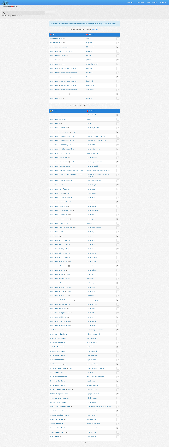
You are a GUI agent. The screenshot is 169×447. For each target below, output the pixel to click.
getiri (93, 240)
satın (96, 175)
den (51, 381)
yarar (93, 291)
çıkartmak (94, 364)
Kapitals (81, 170)
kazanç (94, 261)
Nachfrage (63, 189)
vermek (91, 47)
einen (62, 55)
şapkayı (89, 385)
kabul (88, 115)
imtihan (89, 411)
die (51, 394)
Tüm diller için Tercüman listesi (104, 24)
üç (87, 402)
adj (60, 119)
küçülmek (90, 347)
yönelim (94, 304)
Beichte (52, 364)
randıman (95, 257)
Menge (54, 351)
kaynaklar (95, 210)
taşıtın (89, 407)
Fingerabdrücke (55, 428)
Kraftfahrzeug (57, 407)
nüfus (93, 145)
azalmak (89, 94)
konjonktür (97, 180)
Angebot (63, 313)
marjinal (102, 170)
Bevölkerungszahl (66, 149)
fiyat (92, 296)
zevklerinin (105, 175)
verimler (94, 157)
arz (93, 313)
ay (92, 274)
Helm (65, 55)
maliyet (94, 185)
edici (99, 140)
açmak (93, 381)
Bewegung (63, 153)
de (54, 128)
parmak (89, 428)
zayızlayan (90, 223)
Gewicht (64, 47)
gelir (97, 128)
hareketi (96, 153)
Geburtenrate (64, 162)
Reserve (62, 206)
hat (67, 68)
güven (94, 321)
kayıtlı (93, 128)
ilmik (89, 402)
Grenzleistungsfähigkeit (68, 170)
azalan (89, 123)
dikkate (89, 368)
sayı (93, 232)
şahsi (93, 300)
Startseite (130, 2)
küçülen (89, 119)
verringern (66, 94)
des (77, 170)
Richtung (62, 215)
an (61, 47)
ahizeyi (88, 64)
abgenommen (72, 68)
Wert (61, 308)
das (51, 38)
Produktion (63, 198)
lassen (60, 115)
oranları (99, 162)
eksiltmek (89, 72)
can (93, 166)
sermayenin (91, 170)
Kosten (62, 185)
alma (99, 175)
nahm (62, 68)
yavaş (89, 330)
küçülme (89, 43)
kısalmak (89, 98)
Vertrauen (63, 321)
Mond (64, 119)
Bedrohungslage (65, 136)
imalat (94, 198)
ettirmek (93, 115)
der (67, 175)
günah (89, 364)
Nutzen (62, 287)
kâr (93, 266)
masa (88, 377)
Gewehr (52, 432)
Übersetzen (50, 13)
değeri (89, 355)
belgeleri (89, 398)
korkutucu (97, 136)
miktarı (89, 351)
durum (103, 136)
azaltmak (89, 68)
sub (62, 38)
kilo (87, 47)
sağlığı (96, 166)
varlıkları (99, 227)
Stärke (64, 51)
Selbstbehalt (64, 300)
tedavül (94, 270)
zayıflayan (90, 180)
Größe (54, 347)
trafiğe (93, 407)
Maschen (56, 402)
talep (93, 189)
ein (51, 407)
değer (93, 308)
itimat (93, 325)
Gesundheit (64, 166)
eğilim (93, 219)
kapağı (89, 381)
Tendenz (63, 219)
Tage (61, 98)
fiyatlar (93, 193)
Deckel (55, 381)
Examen (52, 424)
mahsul (94, 253)
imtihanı (89, 424)
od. (67, 51)
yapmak (94, 411)
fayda (93, 287)
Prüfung (55, 411)
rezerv (94, 206)
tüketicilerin (90, 175)
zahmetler (95, 132)
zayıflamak (90, 90)
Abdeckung (56, 394)
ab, (65, 68)
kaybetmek (96, 334)
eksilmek (89, 51)
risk (93, 317)
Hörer (62, 64)
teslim (88, 85)
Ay (93, 279)
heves (96, 223)
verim (93, 202)
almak (93, 85)
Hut (61, 60)
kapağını (89, 394)
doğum (94, 162)
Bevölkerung (64, 145)
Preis (62, 296)
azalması (90, 177)
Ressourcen (64, 210)
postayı (89, 415)
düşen (89, 193)
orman (94, 227)
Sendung (56, 415)
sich (61, 94)
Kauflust (62, 175)
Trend (62, 304)
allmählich (53, 330)
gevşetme (90, 153)
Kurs (61, 270)
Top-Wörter (140, 2)
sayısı (98, 149)
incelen (89, 274)
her (55, 436)
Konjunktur (63, 180)
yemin (89, 419)
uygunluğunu (100, 407)
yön (93, 215)
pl (74, 132)
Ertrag (62, 240)
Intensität (71, 51)
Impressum (163, 2)
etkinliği (108, 170)
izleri (93, 428)
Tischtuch (56, 377)
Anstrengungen (65, 132)
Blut (51, 372)
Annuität (62, 128)
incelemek (108, 407)
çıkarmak (89, 55)
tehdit (96, 140)
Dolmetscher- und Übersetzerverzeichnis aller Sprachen (71, 24)
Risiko (62, 317)
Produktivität (64, 202)
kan (88, 372)
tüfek (88, 432)
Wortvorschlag (152, 2)
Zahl (61, 232)
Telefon (70, 389)
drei (51, 402)
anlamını (89, 334)
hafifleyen (90, 136)
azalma (88, 38)
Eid (55, 419)
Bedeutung (55, 334)
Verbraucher (72, 175)
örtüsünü (94, 377)
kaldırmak (94, 64)
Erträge (62, 157)
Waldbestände (64, 227)
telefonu (89, 389)
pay (96, 300)
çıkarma (93, 432)
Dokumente (53, 398)
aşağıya (89, 436)
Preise (62, 193)
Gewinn (62, 261)
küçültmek (89, 81)
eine (51, 411)
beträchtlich (53, 368)
